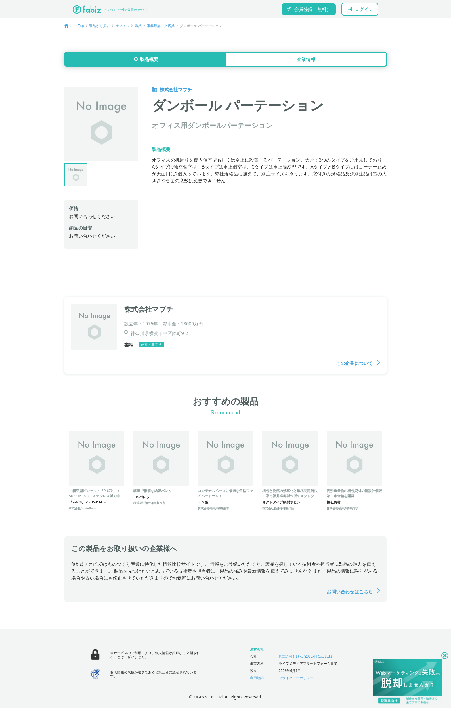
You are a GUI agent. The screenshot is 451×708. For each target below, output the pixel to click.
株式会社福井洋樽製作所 (149, 503)
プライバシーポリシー (296, 677)
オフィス (122, 25)
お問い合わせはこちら (353, 591)
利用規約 (257, 677)
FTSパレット (143, 497)
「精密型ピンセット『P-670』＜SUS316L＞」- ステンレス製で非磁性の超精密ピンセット (96, 495)
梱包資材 (334, 502)
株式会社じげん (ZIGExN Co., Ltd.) (305, 656)
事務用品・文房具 (161, 25)
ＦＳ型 (203, 502)
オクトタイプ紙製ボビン (281, 502)
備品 (138, 25)
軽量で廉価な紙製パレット (154, 490)
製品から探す (99, 25)
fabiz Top (76, 25)
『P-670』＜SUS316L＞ (87, 502)
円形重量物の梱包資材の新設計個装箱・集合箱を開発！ (354, 493)
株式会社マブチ (172, 89)
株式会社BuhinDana (82, 508)
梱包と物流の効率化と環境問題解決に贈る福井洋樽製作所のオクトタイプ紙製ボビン (290, 495)
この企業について (358, 363)
